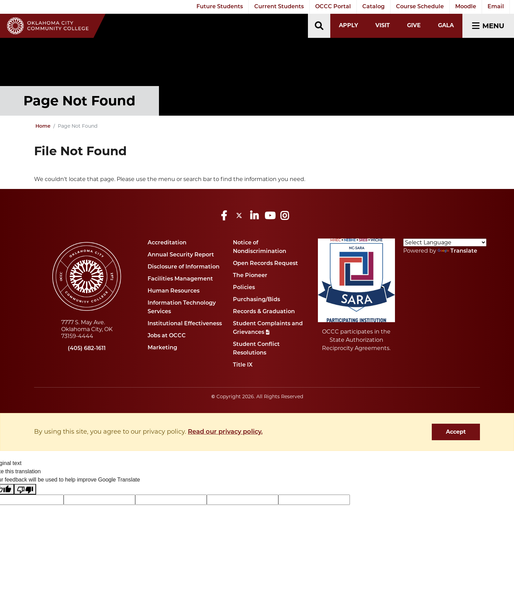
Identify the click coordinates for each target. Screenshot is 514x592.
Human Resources (174, 291)
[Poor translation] (25, 489)
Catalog (373, 7)
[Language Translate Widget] (444, 242)
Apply (348, 25)
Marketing (162, 348)
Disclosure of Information (183, 267)
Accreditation (167, 243)
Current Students (279, 7)
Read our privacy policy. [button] (225, 432)
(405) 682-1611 (87, 348)
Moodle (465, 7)
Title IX (243, 365)
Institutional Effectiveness (185, 324)
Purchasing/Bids (256, 300)
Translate (457, 251)
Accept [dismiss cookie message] (456, 432)
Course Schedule (420, 7)
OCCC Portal (333, 7)
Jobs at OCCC (167, 336)
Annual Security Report (181, 255)
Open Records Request (265, 263)
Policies (244, 287)
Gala (446, 25)
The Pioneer (250, 275)
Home (43, 126)
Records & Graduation (264, 312)
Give (414, 25)
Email (496, 7)
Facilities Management (180, 279)
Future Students (219, 7)
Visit (382, 25)
